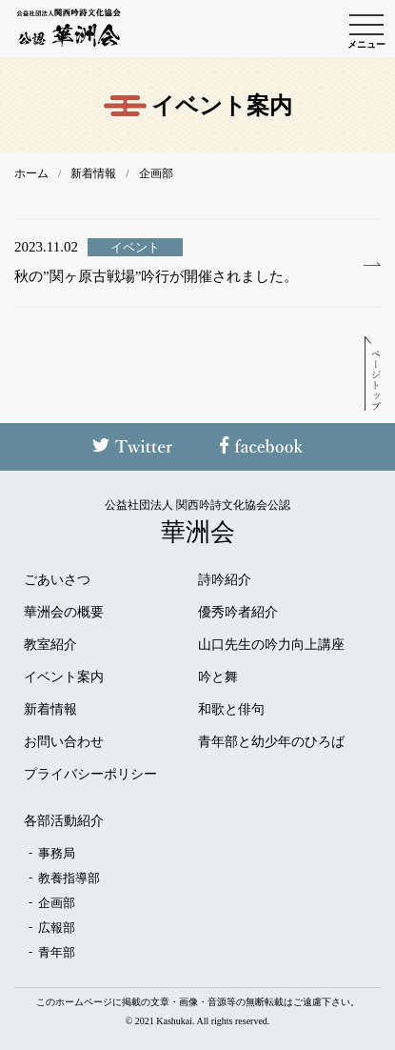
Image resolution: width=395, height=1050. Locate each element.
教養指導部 (69, 878)
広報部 (56, 927)
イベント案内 (64, 677)
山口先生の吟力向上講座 (271, 645)
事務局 (56, 853)
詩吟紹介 (224, 580)
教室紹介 (50, 645)
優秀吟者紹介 (238, 612)
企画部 (56, 903)
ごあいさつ (57, 580)
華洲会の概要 (64, 612)
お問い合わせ (64, 742)
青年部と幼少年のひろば (271, 742)
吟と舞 (218, 677)
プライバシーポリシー (90, 774)
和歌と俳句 (231, 710)
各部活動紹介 (64, 821)
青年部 (56, 952)
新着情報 (50, 710)
